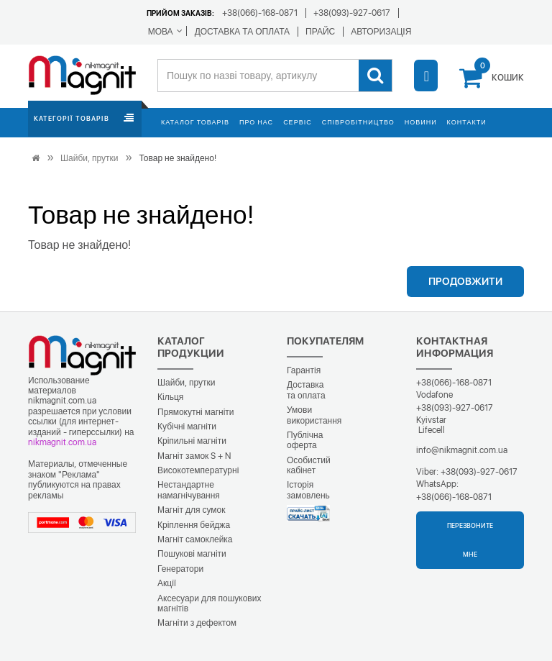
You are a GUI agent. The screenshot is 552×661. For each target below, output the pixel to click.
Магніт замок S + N (194, 456)
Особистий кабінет (309, 465)
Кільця (170, 397)
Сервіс (297, 122)
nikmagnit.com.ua (62, 442)
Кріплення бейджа (193, 525)
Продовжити (465, 281)
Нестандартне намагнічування (188, 490)
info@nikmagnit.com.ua (461, 450)
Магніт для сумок (191, 510)
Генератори (180, 569)
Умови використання (314, 415)
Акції (166, 583)
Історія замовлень (308, 490)
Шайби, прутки (89, 158)
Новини (421, 122)
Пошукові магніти (191, 554)
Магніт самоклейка (195, 539)
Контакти (467, 122)
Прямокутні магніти (195, 412)
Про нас (256, 122)
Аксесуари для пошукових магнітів (209, 603)
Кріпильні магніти (191, 441)
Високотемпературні (198, 470)
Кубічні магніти (186, 426)
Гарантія (304, 370)
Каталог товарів (195, 122)
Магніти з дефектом (196, 623)
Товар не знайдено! (177, 158)
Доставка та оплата (306, 390)
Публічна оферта (305, 440)
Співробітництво (358, 122)
